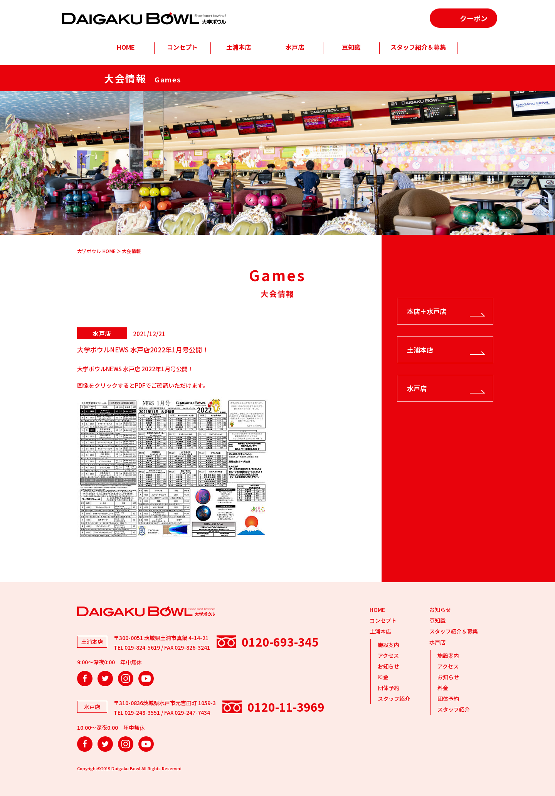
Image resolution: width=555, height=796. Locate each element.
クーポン (474, 18)
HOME (126, 47)
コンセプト (182, 47)
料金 (383, 677)
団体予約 (388, 688)
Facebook (84, 678)
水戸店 (295, 47)
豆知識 (351, 47)
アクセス (388, 655)
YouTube (146, 678)
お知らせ (388, 666)
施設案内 (388, 645)
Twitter (105, 678)
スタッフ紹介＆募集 (418, 47)
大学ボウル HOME (96, 251)
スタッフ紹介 (394, 698)
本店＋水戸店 (426, 311)
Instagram (125, 678)
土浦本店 (238, 47)
